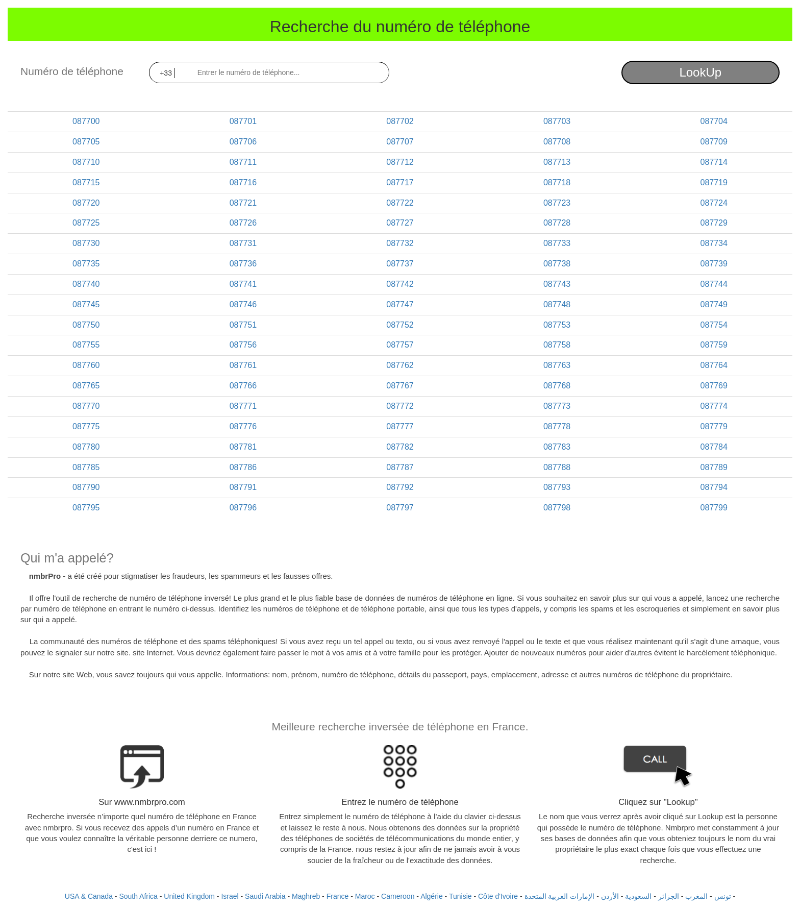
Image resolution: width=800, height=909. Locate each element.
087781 (243, 447)
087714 (713, 162)
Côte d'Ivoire (498, 896)
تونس (722, 896)
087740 (85, 284)
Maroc (365, 896)
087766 (243, 385)
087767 (399, 385)
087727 (399, 222)
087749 (713, 304)
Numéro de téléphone (71, 71)
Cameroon (397, 896)
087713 (556, 162)
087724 (713, 203)
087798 (556, 507)
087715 (85, 182)
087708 (556, 141)
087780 (85, 447)
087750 (85, 325)
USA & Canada (89, 896)
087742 (399, 284)
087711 (243, 162)
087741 (243, 284)
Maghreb (306, 896)
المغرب (696, 896)
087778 (556, 426)
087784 (713, 447)
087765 (85, 385)
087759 (713, 344)
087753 (556, 325)
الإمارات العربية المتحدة (559, 896)
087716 (243, 182)
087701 (243, 121)
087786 (243, 467)
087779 (713, 426)
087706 (243, 141)
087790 (85, 487)
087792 (399, 487)
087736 (243, 263)
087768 (556, 385)
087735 (85, 263)
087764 (713, 365)
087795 (85, 507)
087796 (243, 507)
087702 (399, 121)
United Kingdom (189, 896)
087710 (85, 162)
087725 (85, 222)
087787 (399, 467)
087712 (399, 162)
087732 (399, 243)
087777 (399, 426)
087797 (399, 507)
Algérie (431, 896)
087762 (399, 365)
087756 (243, 344)
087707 (399, 141)
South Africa (138, 896)
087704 (713, 121)
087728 (556, 222)
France (338, 896)
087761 (243, 365)
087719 (713, 182)
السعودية (638, 896)
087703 (556, 121)
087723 (556, 203)
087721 (243, 203)
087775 (85, 426)
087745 (85, 304)
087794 (713, 487)
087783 (556, 447)
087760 (85, 365)
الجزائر (668, 896)
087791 (243, 487)
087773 (556, 406)
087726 (243, 222)
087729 (713, 222)
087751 (243, 325)
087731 (243, 243)
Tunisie (460, 896)
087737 (399, 263)
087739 (713, 263)
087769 (713, 385)
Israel (229, 896)
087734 (713, 243)
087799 (713, 507)
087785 (85, 467)
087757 (399, 344)
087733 (556, 243)
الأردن (610, 896)
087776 (243, 426)
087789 (713, 467)
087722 (399, 203)
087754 (713, 325)
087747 (399, 304)
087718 (556, 182)
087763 (556, 365)
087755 (85, 344)
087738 (556, 263)
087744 (713, 284)
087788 (556, 467)
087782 (399, 447)
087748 (556, 304)
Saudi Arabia (265, 896)
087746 (243, 304)
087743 (556, 284)
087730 (85, 243)
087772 (399, 406)
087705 (85, 141)
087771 (243, 406)
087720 (85, 203)
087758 (556, 344)
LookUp (700, 72)
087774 (713, 406)
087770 (85, 406)
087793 (556, 487)
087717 (399, 182)
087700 (85, 121)
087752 (399, 325)
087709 (713, 141)
